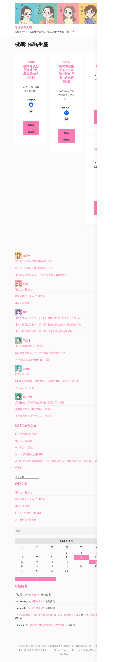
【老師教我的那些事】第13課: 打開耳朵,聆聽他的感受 (43, 331)
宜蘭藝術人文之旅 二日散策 (30, 296)
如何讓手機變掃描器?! (26, 434)
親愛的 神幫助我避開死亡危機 (47, 625)
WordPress (65, 654)
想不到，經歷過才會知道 (28, 512)
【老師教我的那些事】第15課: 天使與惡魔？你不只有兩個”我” (48, 317)
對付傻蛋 (38, 608)
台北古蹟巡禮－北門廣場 (99, 615)
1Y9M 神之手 (22, 374)
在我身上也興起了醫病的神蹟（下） (34, 261)
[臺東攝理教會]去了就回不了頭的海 (33, 416)
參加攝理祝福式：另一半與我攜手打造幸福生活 (40, 352)
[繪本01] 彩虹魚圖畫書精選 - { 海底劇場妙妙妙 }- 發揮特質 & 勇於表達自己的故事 (58, 461)
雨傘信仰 (34, 594)
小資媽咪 (31, 62)
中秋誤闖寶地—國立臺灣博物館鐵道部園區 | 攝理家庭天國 (48, 615)
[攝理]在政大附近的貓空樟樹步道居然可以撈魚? (40, 402)
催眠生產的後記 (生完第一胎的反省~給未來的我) (66, 73)
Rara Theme (91, 650)
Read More (31, 128)
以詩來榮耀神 (22, 303)
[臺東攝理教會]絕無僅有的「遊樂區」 (35, 409)
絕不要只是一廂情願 (25, 519)
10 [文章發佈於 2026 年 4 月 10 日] (81, 557)
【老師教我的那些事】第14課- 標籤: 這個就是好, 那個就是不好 (48, 324)
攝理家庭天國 (23, 27)
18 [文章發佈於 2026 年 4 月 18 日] (96, 562)
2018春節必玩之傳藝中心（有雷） (33, 359)
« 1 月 (35, 578)
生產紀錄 (102, 66)
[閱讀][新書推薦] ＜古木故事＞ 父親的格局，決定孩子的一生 (47, 381)
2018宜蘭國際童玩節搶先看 (30, 346)
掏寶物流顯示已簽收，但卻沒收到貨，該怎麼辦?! (41, 274)
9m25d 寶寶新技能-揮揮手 (29, 454)
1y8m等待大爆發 (24, 447)
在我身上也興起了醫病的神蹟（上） (34, 268)
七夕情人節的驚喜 (24, 387)
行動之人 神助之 (23, 289)
